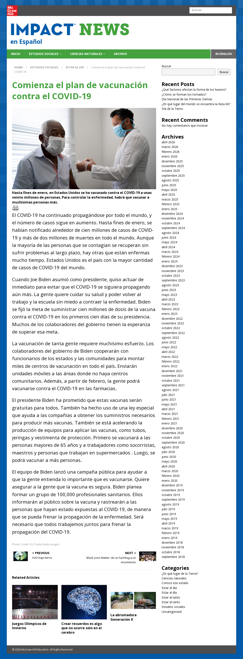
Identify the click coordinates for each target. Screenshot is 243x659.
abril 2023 (168, 299)
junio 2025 (169, 185)
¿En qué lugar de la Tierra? (180, 574)
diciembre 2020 (172, 428)
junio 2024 (169, 237)
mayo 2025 (169, 190)
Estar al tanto (171, 597)
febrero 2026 (170, 152)
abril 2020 (168, 466)
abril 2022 (168, 352)
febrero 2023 (170, 309)
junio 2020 (169, 457)
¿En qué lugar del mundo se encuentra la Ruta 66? (196, 104)
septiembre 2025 (173, 175)
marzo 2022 (170, 357)
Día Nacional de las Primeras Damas (187, 99)
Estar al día (169, 588)
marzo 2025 (170, 199)
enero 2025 (169, 209)
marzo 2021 (170, 414)
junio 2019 (169, 514)
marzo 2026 (170, 147)
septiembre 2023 (173, 280)
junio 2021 (169, 399)
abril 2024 (168, 247)
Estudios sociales (43, 54)
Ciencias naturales (86, 54)
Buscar (166, 66)
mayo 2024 (169, 242)
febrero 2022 (170, 361)
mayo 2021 (169, 404)
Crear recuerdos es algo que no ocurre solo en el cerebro (81, 628)
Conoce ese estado (175, 583)
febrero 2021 (170, 419)
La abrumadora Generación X (123, 617)
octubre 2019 (171, 495)
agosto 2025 (170, 180)
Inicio (15, 54)
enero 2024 (169, 261)
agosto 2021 (170, 390)
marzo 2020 (170, 471)
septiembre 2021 (173, 385)
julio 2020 (168, 452)
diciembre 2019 (172, 485)
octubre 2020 (171, 438)
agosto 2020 (170, 447)
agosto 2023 (170, 285)
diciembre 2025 (172, 161)
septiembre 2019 (173, 499)
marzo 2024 (170, 252)
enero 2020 (169, 480)
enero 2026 (169, 156)
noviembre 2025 (173, 166)
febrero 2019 (170, 533)
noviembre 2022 (173, 323)
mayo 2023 (169, 295)
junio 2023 (169, 290)
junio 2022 (169, 342)
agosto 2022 (170, 337)
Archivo (120, 54)
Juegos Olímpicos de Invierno (29, 625)
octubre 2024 (171, 223)
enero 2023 (169, 314)
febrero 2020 (170, 476)
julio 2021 (168, 395)
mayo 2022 (169, 347)
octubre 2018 (171, 552)
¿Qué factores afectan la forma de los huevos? (194, 89)
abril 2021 (168, 409)
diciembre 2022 (172, 319)
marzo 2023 (170, 304)
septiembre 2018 (173, 557)
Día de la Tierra (172, 109)
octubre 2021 (171, 380)
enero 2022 (169, 366)
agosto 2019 (170, 504)
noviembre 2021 (173, 376)
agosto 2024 (170, 233)
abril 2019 (168, 523)
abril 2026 (168, 142)
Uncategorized (172, 612)
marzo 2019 (170, 528)
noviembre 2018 (173, 547)
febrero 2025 (170, 204)
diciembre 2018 (172, 542)
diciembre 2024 (172, 214)
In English (223, 54)
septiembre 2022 (173, 333)
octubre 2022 (171, 328)
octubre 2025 (171, 171)
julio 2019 (168, 509)
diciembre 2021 (172, 371)
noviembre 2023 (173, 271)
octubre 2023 (171, 276)
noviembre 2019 (173, 490)
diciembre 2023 (172, 266)
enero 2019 (169, 538)
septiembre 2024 (173, 228)
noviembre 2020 (173, 433)
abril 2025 (168, 194)
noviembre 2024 (173, 218)
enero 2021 (169, 423)
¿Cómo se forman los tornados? (184, 94)
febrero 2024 (170, 256)
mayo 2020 (169, 461)
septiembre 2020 (173, 442)
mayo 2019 (169, 519)
